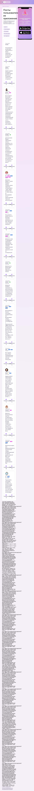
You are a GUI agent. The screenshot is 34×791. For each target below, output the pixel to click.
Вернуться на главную (6, 6)
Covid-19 (5, 26)
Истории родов (7, 33)
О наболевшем (7, 29)
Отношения (6, 31)
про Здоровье (6, 35)
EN (9, 2)
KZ (6, 2)
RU (4, 2)
